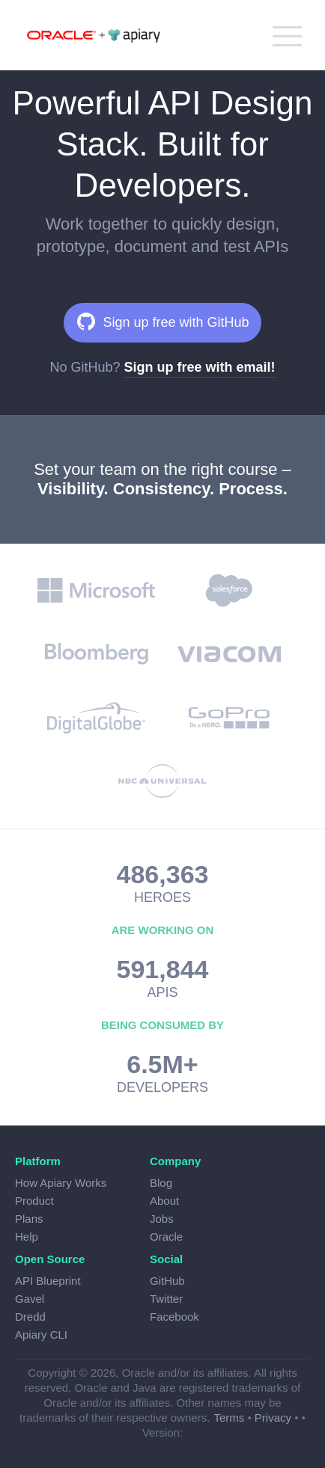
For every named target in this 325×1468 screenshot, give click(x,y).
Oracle (166, 1236)
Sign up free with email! (200, 367)
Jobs (162, 1218)
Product (34, 1200)
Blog (161, 1182)
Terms (228, 1417)
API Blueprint (48, 1280)
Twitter (166, 1298)
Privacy (273, 1417)
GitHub (167, 1280)
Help (26, 1236)
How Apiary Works (60, 1182)
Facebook (174, 1316)
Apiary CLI (41, 1334)
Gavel (29, 1298)
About (164, 1200)
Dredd (30, 1316)
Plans (29, 1218)
